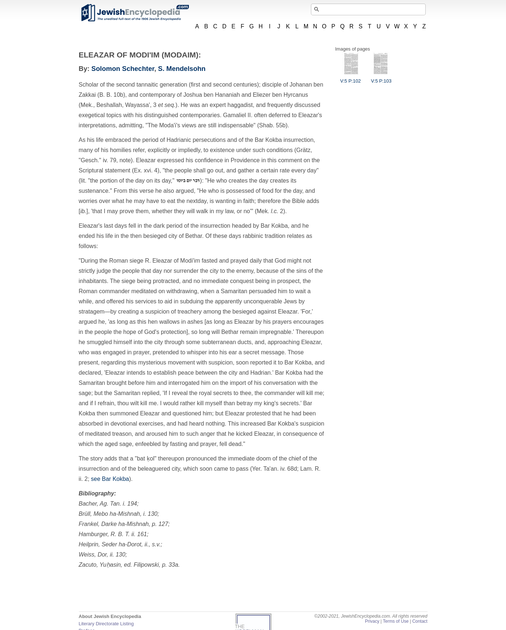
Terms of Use (396, 621)
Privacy (372, 621)
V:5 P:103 (381, 78)
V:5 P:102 (350, 78)
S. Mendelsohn (182, 68)
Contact (420, 621)
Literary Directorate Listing (106, 623)
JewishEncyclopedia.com (135, 13)
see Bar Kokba (110, 479)
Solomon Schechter (123, 68)
